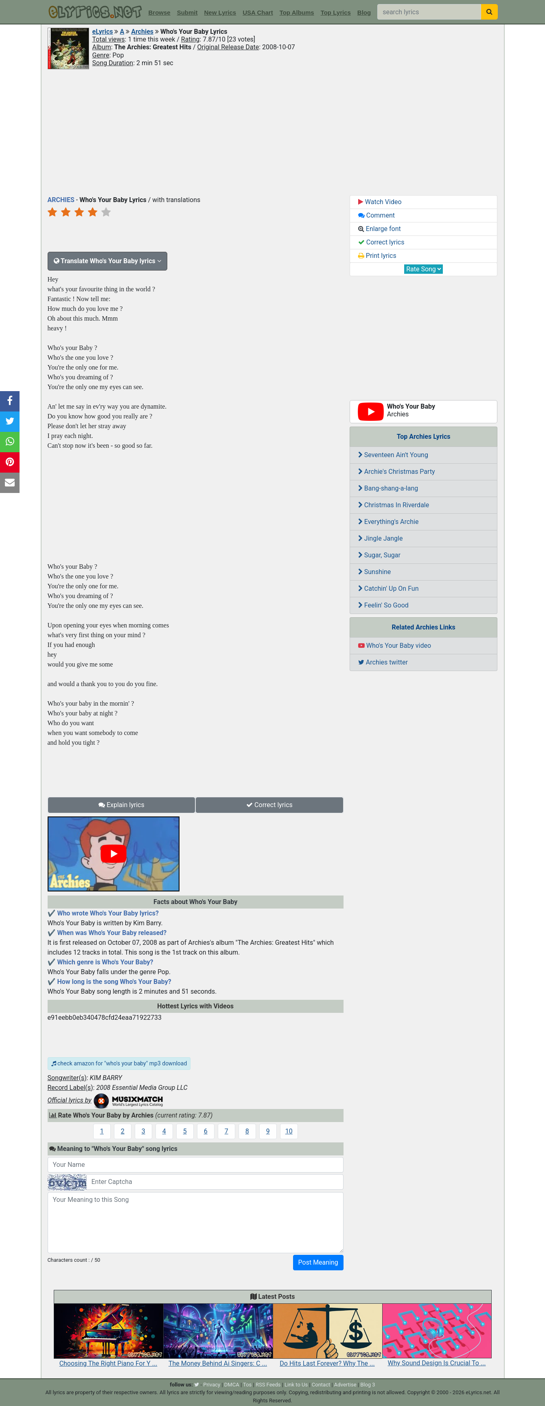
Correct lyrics (269, 805)
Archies (142, 31)
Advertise (345, 1385)
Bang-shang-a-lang (388, 488)
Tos (247, 1385)
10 (289, 1131)
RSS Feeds (268, 1385)
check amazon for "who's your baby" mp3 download (119, 1063)
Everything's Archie (388, 522)
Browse (160, 12)
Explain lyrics (121, 805)
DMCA (231, 1385)
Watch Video (380, 202)
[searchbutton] (489, 12)
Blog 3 (367, 1385)
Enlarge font (379, 229)
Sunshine (374, 572)
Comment (376, 215)
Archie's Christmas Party (396, 471)
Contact (321, 1385)
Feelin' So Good (383, 605)
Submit (187, 12)
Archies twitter (383, 662)
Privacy (211, 1385)
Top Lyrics (336, 12)
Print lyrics (377, 256)
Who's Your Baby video (394, 645)
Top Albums (297, 12)
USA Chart (258, 12)
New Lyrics (220, 12)
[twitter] (196, 1385)
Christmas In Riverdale (393, 505)
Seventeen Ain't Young (393, 455)
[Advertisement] (273, 132)
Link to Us (296, 1385)
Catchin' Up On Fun (388, 588)
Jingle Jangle (380, 538)
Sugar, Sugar (379, 555)
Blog (364, 12)
